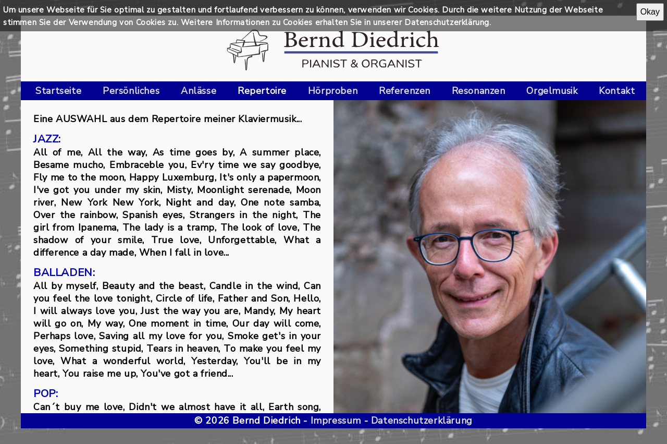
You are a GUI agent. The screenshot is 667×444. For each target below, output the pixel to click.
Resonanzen (478, 91)
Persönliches (131, 91)
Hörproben (332, 91)
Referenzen (404, 91)
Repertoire (262, 91)
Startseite (58, 91)
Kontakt (617, 91)
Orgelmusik (551, 91)
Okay (650, 11)
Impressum (336, 420)
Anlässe (198, 91)
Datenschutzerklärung (422, 420)
